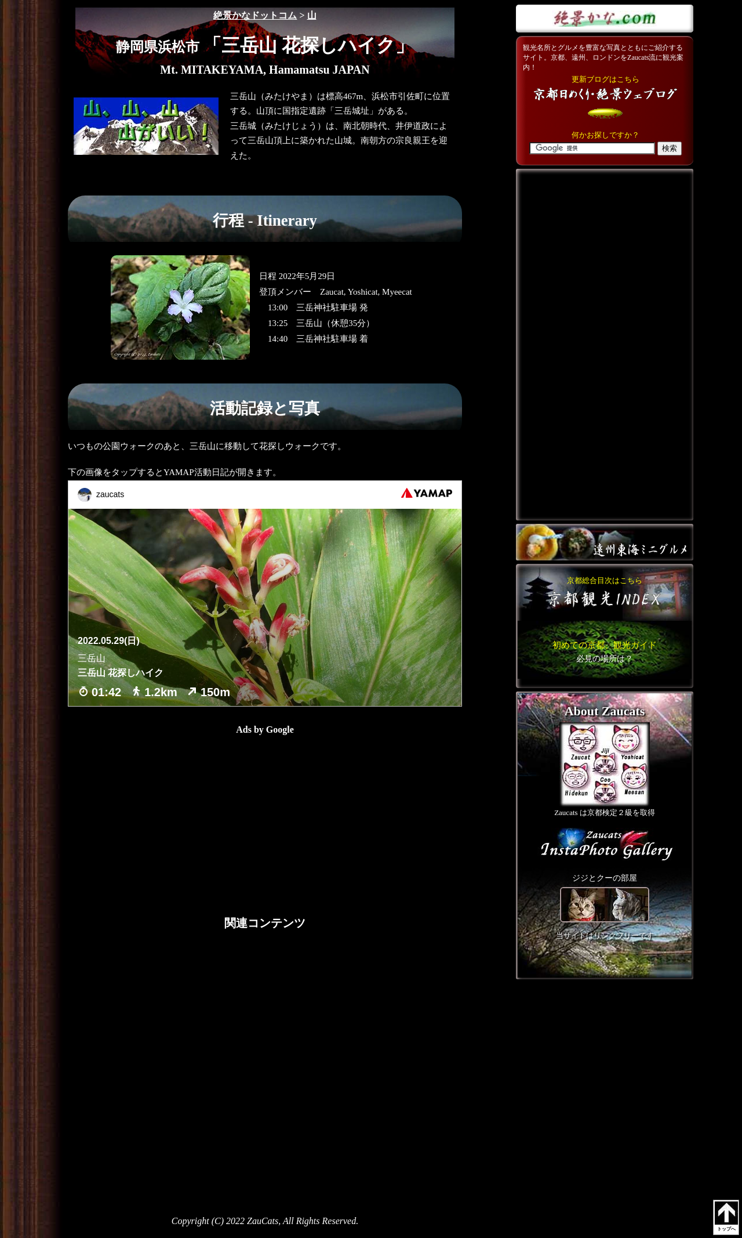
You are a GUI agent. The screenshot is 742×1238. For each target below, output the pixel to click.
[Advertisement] (175, 815)
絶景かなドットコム (255, 15)
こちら (605, 651)
